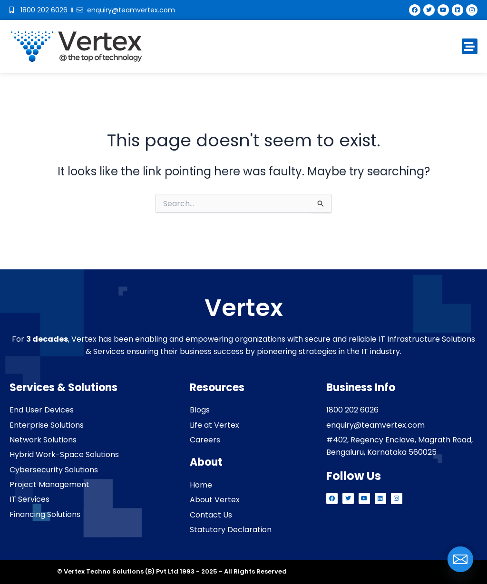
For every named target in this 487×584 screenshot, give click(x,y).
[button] (469, 46)
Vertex (244, 308)
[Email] (460, 559)
